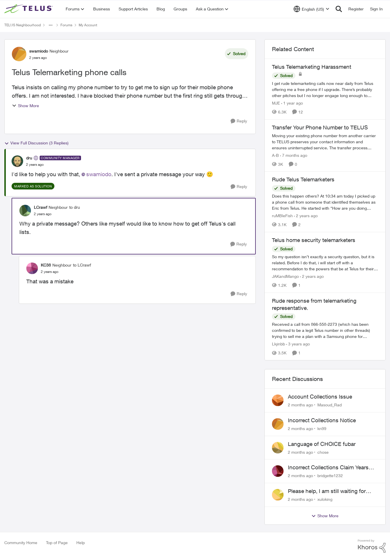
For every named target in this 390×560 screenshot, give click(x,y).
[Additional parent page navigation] (50, 25)
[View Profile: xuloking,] (278, 495)
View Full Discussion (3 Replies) (36, 143)
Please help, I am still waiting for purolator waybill (327, 491)
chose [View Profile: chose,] (323, 451)
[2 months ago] (300, 405)
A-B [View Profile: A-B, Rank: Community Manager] (275, 154)
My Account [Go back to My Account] (88, 25)
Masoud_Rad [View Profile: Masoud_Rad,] (329, 404)
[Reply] (238, 121)
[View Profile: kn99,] (278, 424)
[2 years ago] (306, 216)
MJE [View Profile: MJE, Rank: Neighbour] (276, 103)
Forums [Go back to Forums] (66, 25)
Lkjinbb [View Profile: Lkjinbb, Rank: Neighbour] (278, 343)
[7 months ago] (293, 155)
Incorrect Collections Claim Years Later (328, 467)
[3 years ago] (298, 344)
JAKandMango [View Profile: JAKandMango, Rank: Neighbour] (285, 276)
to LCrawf (82, 265)
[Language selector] (311, 9)
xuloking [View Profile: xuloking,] (324, 499)
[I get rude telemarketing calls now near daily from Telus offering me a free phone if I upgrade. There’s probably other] (325, 89)
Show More (25, 105)
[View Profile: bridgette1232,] (278, 471)
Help (80, 542)
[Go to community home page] (29, 9)
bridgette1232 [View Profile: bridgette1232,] (330, 475)
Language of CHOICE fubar (322, 444)
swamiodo (98, 174)
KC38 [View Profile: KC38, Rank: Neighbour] (46, 265)
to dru (74, 207)
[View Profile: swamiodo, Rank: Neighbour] (19, 54)
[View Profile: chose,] (278, 447)
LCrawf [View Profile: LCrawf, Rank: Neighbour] (40, 207)
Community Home (20, 542)
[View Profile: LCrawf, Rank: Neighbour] (25, 210)
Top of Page (57, 542)
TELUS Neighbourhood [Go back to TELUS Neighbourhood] (22, 25)
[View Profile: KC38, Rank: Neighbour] (32, 268)
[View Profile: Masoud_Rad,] (278, 400)
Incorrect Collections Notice (322, 420)
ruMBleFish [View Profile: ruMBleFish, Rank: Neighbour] (282, 215)
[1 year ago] (292, 103)
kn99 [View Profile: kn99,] (321, 428)
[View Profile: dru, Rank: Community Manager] (17, 161)
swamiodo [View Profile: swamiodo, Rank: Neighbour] (38, 51)
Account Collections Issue (320, 396)
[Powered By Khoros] (372, 546)
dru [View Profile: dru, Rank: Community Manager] (29, 157)
